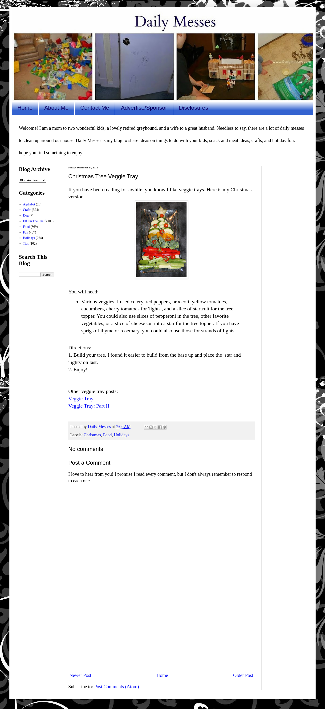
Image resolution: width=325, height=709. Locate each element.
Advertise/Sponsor (144, 107)
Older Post (243, 675)
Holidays (121, 435)
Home (24, 107)
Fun (25, 232)
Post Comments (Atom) (116, 686)
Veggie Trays (82, 398)
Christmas (92, 435)
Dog (26, 215)
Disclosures (193, 107)
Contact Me (94, 107)
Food (107, 435)
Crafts (27, 210)
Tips (26, 243)
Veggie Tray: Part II (88, 406)
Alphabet (29, 204)
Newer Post (80, 675)
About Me (56, 107)
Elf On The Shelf (34, 221)
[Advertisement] (161, 629)
